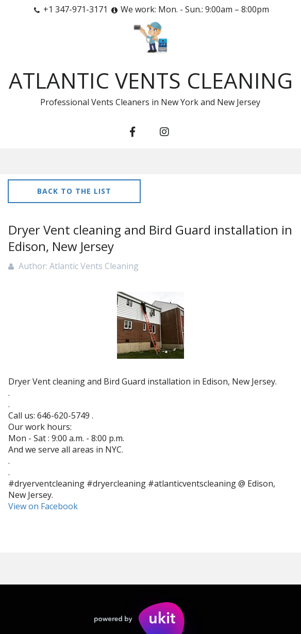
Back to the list (74, 191)
